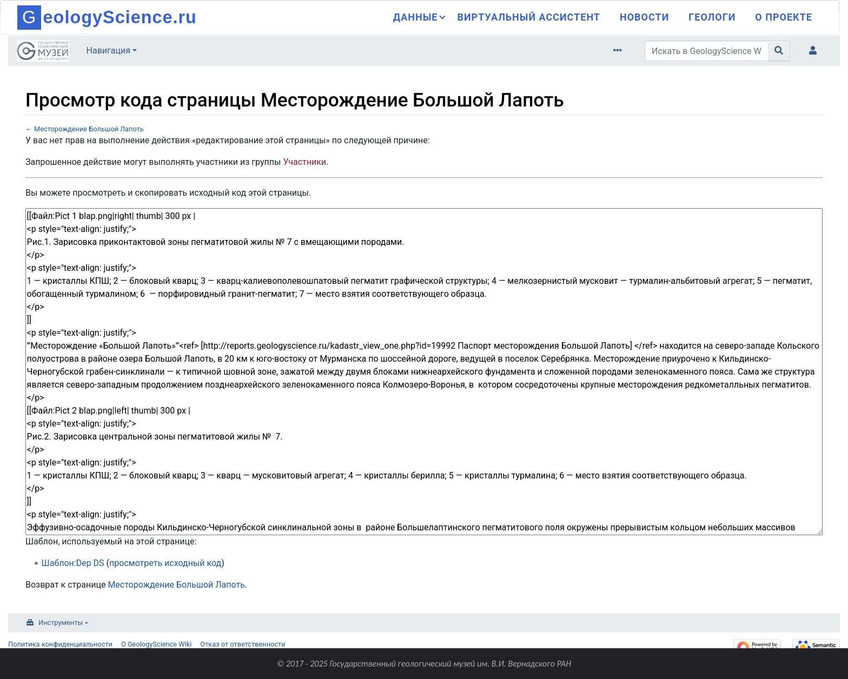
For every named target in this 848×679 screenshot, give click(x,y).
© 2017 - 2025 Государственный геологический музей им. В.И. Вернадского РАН (424, 663)
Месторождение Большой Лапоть (89, 129)
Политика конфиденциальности (60, 644)
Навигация (108, 50)
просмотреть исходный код (165, 563)
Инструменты (60, 622)
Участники (304, 162)
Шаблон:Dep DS (73, 563)
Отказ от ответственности (242, 644)
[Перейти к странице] (779, 51)
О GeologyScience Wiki (156, 644)
